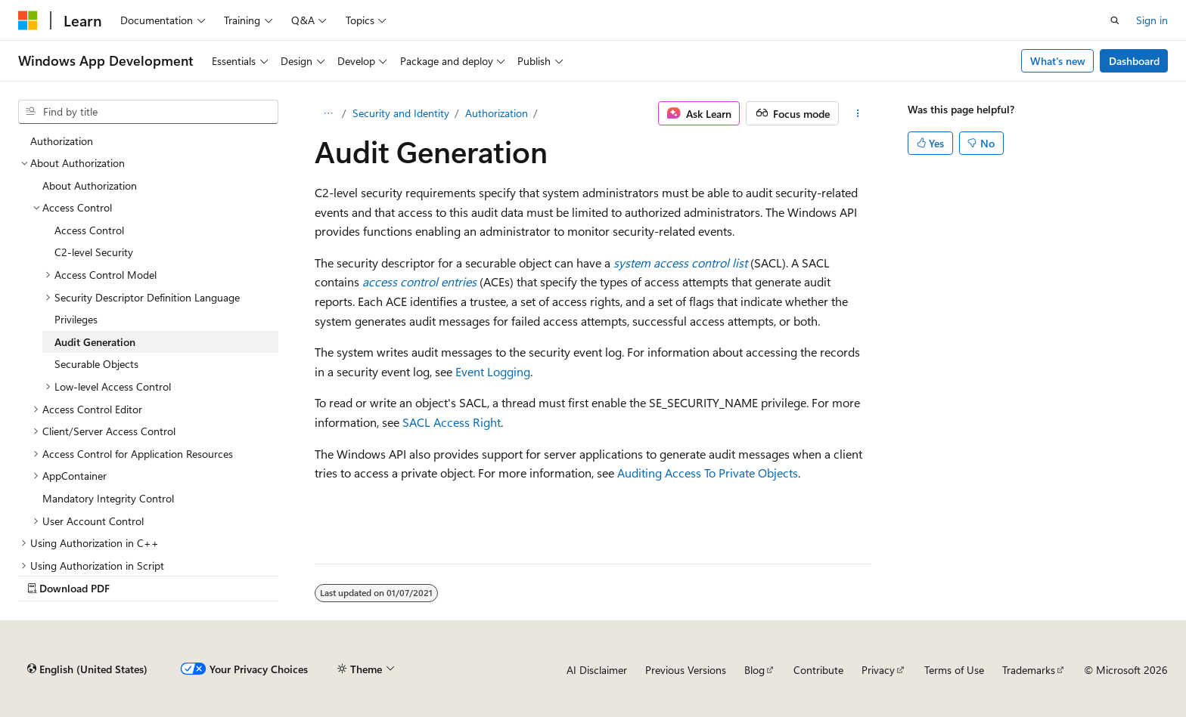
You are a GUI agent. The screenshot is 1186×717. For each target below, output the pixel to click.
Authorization (496, 113)
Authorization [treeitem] (61, 141)
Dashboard (1134, 61)
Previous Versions (685, 670)
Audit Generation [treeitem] (94, 342)
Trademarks (1028, 670)
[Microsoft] (28, 20)
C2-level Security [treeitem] (93, 252)
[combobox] (148, 112)
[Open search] (1115, 20)
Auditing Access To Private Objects (707, 473)
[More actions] (858, 113)
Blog (754, 670)
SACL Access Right (451, 422)
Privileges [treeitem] (76, 319)
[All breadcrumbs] (328, 113)
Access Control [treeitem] (89, 230)
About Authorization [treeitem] (89, 185)
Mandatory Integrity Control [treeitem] (108, 498)
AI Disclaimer (597, 670)
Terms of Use (954, 670)
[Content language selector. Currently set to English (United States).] (87, 669)
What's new (1057, 61)
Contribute (818, 670)
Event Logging (492, 371)
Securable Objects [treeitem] (96, 364)
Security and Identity (400, 113)
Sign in (1152, 20)
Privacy (878, 670)
